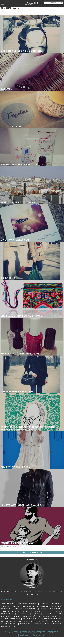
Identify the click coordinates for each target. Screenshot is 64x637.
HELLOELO (23, 635)
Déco (43, 609)
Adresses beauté (27, 604)
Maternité (49, 614)
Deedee (32, 3)
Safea (42, 635)
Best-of (56, 604)
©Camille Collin (43, 592)
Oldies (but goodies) (49, 616)
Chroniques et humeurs (35, 606)
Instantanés (33, 611)
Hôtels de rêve (10, 611)
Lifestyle (23, 614)
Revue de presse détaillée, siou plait (40, 621)
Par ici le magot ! (10, 619)
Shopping (25, 624)
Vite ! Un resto (53, 624)
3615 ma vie (7, 604)
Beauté (44, 604)
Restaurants (8, 621)
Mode (17, 616)
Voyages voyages (10, 626)
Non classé (29, 616)
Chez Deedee (8, 606)
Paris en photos (52, 619)
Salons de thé (9, 624)
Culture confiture (25, 609)
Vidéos (37, 624)
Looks (36, 614)
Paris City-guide (32, 619)
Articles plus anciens (10, 546)
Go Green (55, 609)
